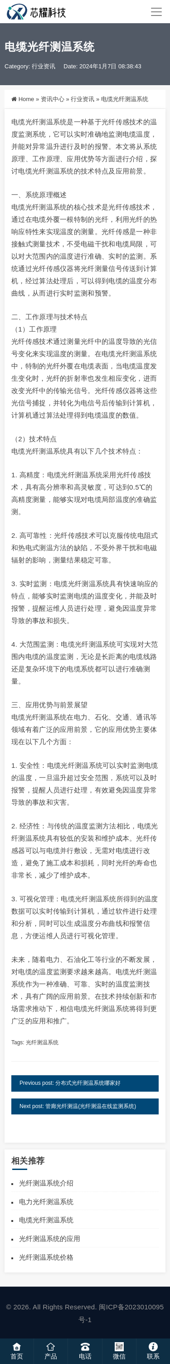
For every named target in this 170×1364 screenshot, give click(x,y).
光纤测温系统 (42, 1042)
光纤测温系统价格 (46, 1257)
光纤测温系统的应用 (49, 1238)
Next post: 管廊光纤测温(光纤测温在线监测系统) (77, 1106)
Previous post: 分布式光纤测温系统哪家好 (70, 1083)
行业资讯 (43, 66)
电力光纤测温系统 (46, 1202)
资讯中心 (52, 99)
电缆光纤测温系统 (46, 1220)
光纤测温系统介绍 (46, 1183)
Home (26, 99)
